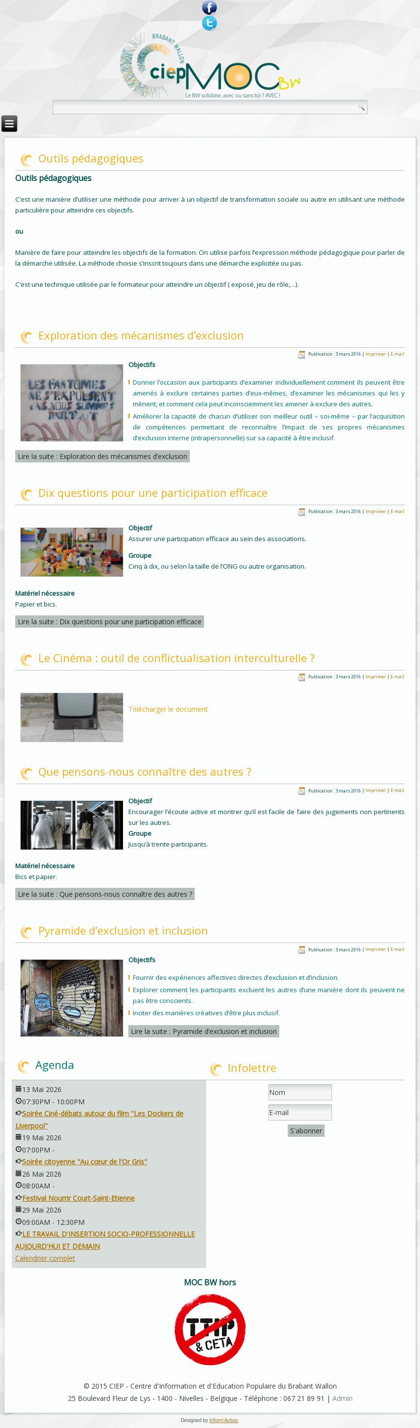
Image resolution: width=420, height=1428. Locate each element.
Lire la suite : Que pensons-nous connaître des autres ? (105, 894)
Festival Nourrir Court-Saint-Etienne (78, 1198)
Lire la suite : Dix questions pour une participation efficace (110, 621)
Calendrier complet (45, 1258)
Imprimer (376, 354)
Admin (342, 1398)
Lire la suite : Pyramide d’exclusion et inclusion (204, 1031)
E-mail (397, 354)
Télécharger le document (168, 709)
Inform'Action (224, 1420)
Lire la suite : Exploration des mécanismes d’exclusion (102, 456)
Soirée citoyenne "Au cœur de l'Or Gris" (84, 1161)
